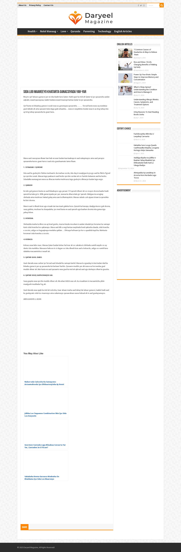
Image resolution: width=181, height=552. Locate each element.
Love (63, 31)
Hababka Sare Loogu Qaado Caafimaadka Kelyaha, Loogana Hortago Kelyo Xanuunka (146, 147)
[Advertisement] (67, 64)
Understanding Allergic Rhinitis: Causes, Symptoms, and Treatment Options (146, 102)
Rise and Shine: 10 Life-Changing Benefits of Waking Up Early (145, 64)
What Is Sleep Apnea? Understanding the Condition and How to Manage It (145, 89)
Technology (104, 31)
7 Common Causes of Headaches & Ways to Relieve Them (145, 52)
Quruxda (75, 31)
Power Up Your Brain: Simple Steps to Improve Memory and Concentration (146, 77)
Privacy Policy (35, 5)
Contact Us (48, 5)
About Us (22, 5)
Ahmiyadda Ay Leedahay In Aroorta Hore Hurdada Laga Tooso (145, 175)
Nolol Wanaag (48, 31)
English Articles (123, 31)
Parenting (89, 31)
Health (31, 31)
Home (22, 31)
